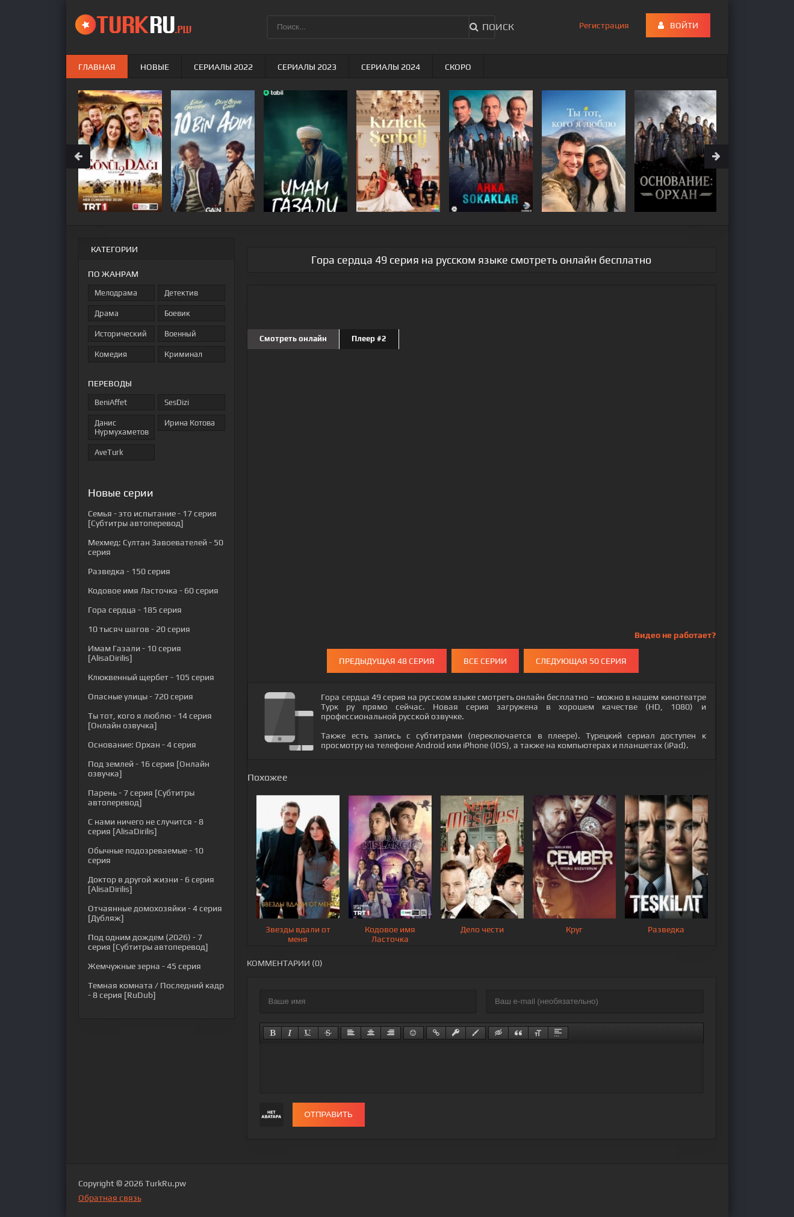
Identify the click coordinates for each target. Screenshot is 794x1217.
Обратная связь (109, 1198)
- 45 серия (144, 966)
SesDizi (176, 402)
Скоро (458, 67)
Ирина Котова (189, 422)
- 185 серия (135, 610)
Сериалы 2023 (307, 67)
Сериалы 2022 (223, 67)
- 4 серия (142, 744)
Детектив (181, 292)
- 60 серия (153, 590)
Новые (154, 67)
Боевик (177, 313)
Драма (107, 313)
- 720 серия (140, 696)
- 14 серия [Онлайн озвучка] (150, 720)
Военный (180, 333)
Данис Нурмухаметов (122, 427)
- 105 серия (151, 677)
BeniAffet (111, 402)
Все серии (485, 661)
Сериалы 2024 (390, 67)
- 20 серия (139, 629)
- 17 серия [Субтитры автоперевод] (152, 518)
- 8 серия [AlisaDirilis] (145, 826)
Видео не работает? (675, 635)
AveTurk (109, 452)
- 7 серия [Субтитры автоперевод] (141, 797)
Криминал (183, 354)
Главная (97, 67)
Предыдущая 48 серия (387, 661)
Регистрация (604, 25)
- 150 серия (129, 571)
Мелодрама (116, 292)
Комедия (111, 354)
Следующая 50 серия (581, 661)
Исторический (121, 333)
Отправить (329, 1114)
